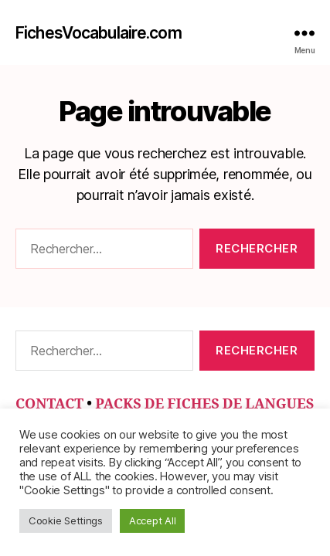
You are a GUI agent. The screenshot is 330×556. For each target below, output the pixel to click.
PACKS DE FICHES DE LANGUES (204, 404)
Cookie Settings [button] (66, 520)
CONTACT (49, 404)
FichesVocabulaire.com (98, 33)
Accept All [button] (152, 520)
